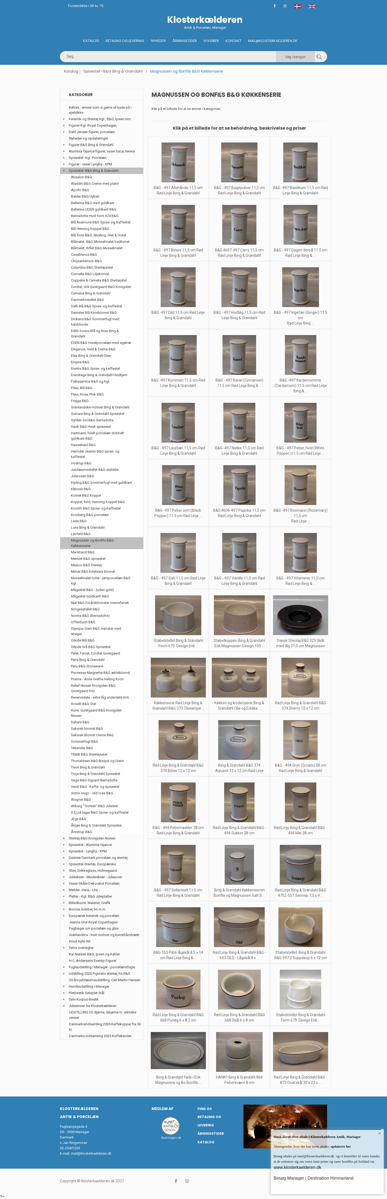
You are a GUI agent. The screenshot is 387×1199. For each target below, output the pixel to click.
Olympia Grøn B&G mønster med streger (96, 631)
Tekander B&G (82, 748)
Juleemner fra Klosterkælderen (92, 1006)
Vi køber (211, 40)
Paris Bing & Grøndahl (88, 660)
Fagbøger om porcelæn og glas (94, 928)
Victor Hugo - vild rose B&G (92, 793)
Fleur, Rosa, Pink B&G (87, 394)
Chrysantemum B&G (86, 261)
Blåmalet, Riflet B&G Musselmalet (97, 248)
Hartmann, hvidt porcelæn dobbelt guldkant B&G (97, 435)
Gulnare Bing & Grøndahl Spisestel (97, 414)
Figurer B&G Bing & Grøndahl (91, 145)
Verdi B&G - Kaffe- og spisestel (95, 787)
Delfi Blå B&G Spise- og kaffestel (96, 306)
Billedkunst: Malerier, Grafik (89, 903)
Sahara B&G (80, 722)
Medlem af (162, 1108)
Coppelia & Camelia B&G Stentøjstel (99, 280)
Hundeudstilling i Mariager (89, 986)
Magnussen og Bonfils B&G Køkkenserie (92, 543)
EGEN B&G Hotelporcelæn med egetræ (101, 343)
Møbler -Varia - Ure (83, 890)
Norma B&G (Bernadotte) (90, 616)
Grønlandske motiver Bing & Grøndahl (100, 407)
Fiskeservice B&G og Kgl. (90, 381)
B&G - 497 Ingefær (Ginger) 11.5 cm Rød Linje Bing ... (300, 317)
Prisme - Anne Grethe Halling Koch (97, 679)
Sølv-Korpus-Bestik (84, 999)
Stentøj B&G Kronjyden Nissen (92, 838)
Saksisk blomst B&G (87, 729)
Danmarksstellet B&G (87, 300)
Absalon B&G (81, 177)
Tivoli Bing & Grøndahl (88, 767)
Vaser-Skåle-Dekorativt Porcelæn (94, 883)
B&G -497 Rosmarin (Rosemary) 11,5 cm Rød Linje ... (301, 515)
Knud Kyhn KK (80, 941)
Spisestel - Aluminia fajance (90, 845)
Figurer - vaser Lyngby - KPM (90, 164)
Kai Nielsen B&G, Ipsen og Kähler (94, 954)
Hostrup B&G (81, 463)
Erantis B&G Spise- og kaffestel (95, 369)
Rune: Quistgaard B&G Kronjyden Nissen (96, 713)
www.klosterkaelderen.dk (297, 1167)
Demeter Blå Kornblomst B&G (94, 313)
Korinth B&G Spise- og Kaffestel (96, 508)
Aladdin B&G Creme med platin (95, 184)
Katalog (91, 40)
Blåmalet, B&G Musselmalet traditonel (100, 242)
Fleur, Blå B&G (81, 388)
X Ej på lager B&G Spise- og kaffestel (99, 812)
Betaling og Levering (125, 40)
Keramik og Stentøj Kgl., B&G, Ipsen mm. (100, 119)
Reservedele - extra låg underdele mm (100, 697)
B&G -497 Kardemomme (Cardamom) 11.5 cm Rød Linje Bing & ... (300, 385)
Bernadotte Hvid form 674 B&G (95, 216)
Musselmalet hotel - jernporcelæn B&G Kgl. (100, 580)
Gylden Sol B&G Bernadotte (92, 420)
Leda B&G (79, 521)
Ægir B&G (78, 819)
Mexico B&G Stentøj (86, 565)
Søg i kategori (295, 57)
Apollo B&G (80, 190)
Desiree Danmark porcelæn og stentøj (98, 858)
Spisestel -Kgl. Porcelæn (87, 158)
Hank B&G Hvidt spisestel (91, 427)
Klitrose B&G (81, 489)
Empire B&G (80, 362)
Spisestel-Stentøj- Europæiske (92, 864)
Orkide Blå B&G (83, 640)
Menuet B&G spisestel (88, 559)
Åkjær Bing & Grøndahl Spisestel (96, 825)
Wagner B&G (81, 800)
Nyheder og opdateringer (88, 138)
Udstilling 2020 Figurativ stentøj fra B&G (99, 974)
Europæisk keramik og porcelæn (94, 916)
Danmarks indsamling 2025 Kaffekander (100, 1036)
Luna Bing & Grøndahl (88, 527)
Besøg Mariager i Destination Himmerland (313, 1178)
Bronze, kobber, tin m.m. (87, 909)
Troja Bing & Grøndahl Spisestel (95, 774)
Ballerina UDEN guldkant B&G (93, 209)
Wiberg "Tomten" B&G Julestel (94, 806)
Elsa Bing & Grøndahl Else (91, 356)
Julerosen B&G (82, 476)
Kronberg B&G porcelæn (90, 515)
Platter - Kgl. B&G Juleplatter (90, 896)
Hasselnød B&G (83, 445)
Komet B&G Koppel (86, 495)
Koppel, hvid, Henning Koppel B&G (98, 502)
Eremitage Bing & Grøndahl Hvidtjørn (99, 375)
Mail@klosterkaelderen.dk (273, 40)
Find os (205, 1109)
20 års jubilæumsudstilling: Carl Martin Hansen (104, 980)
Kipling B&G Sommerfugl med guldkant (101, 483)
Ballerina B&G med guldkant (92, 203)
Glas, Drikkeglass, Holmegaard (93, 871)
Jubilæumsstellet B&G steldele (95, 470)
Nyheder (158, 40)
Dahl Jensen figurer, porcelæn (92, 132)
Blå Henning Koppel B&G (90, 229)
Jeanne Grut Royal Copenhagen (93, 922)
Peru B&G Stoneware (87, 666)
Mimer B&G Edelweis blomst (93, 572)
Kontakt (233, 40)
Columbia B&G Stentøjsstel (92, 267)
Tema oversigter (81, 948)
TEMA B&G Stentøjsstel (89, 754)
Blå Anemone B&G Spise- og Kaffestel (100, 222)
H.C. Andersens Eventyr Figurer (92, 961)
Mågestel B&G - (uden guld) (92, 590)
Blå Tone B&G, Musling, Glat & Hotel (98, 235)
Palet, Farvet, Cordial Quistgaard (95, 653)
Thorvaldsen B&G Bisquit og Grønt (97, 761)
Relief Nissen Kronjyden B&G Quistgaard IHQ (93, 688)
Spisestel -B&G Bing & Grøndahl (113, 71)
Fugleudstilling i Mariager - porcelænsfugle (102, 967)
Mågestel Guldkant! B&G (90, 596)
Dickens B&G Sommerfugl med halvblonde (95, 321)
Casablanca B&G (84, 254)
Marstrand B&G (83, 552)
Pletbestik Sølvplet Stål (86, 993)
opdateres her (340, 1146)
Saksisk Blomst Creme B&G (92, 735)
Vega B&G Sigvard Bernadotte (94, 780)
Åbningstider (185, 40)
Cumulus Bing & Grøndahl (90, 293)
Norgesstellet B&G (85, 609)
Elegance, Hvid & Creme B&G (93, 349)
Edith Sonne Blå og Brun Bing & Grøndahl (95, 333)
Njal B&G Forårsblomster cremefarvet (100, 603)
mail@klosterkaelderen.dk (91, 1153)
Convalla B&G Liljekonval (90, 274)
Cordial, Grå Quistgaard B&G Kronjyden (101, 287)
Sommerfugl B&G (84, 741)
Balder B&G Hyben (85, 196)
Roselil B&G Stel (83, 704)
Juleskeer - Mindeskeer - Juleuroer (95, 877)
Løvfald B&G (81, 534)
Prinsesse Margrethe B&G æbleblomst (100, 673)
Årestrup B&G (81, 832)
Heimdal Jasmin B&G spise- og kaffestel (95, 454)
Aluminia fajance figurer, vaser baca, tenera (102, 151)
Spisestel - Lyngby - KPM (88, 851)
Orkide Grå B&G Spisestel (90, 647)
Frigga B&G (80, 401)
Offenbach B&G (83, 622)
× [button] (379, 1133)
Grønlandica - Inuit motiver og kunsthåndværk (104, 935)
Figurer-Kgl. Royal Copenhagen (93, 125)
